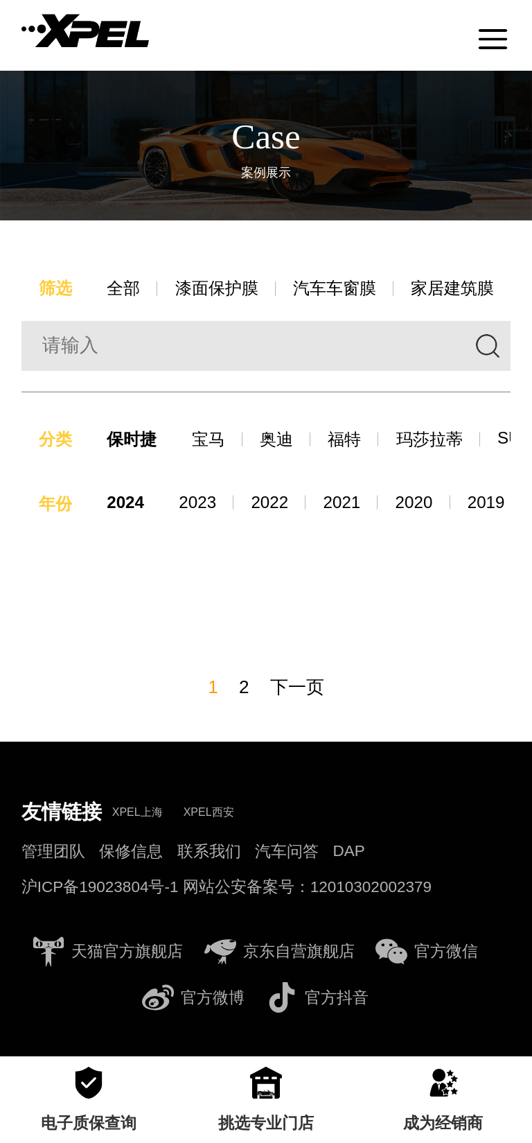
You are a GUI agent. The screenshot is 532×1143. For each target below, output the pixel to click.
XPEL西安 (209, 814)
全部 (126, 288)
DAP (349, 853)
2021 (348, 503)
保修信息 (131, 853)
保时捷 (135, 440)
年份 (56, 505)
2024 (128, 503)
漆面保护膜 (222, 288)
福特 (354, 440)
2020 (421, 503)
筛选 (56, 288)
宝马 (214, 440)
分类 (56, 440)
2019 (495, 503)
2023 (201, 503)
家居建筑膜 (466, 288)
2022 (275, 503)
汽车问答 (287, 853)
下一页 (297, 689)
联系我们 (209, 853)
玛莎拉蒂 (441, 440)
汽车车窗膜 (344, 288)
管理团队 (53, 853)
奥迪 (284, 440)
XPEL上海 (137, 814)
